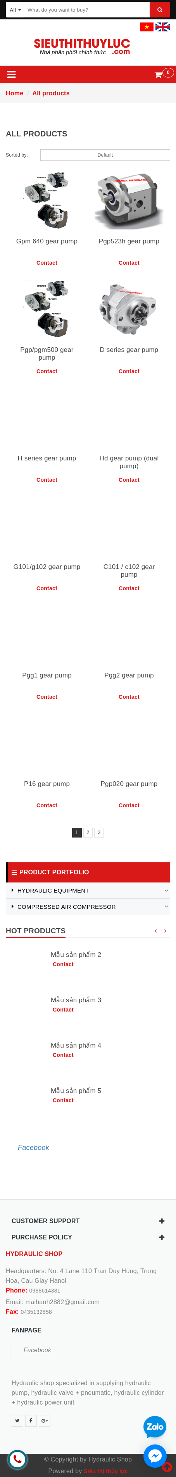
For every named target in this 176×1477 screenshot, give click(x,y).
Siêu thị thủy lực (106, 1471)
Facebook (33, 1147)
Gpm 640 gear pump (47, 241)
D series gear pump (129, 349)
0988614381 (44, 1290)
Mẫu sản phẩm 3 (76, 1000)
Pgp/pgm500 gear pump (46, 353)
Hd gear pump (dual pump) (129, 462)
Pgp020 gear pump (129, 784)
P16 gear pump (47, 784)
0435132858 (36, 1312)
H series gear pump (47, 458)
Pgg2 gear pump (129, 675)
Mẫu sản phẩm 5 (76, 1090)
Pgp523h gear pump (129, 241)
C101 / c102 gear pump (129, 570)
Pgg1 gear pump (47, 675)
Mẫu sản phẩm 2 (76, 954)
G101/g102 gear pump (47, 566)
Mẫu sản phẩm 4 (76, 1045)
